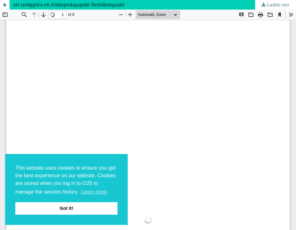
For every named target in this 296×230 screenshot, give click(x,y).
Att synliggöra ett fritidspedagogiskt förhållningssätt (69, 5)
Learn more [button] (94, 192)
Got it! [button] (66, 208)
